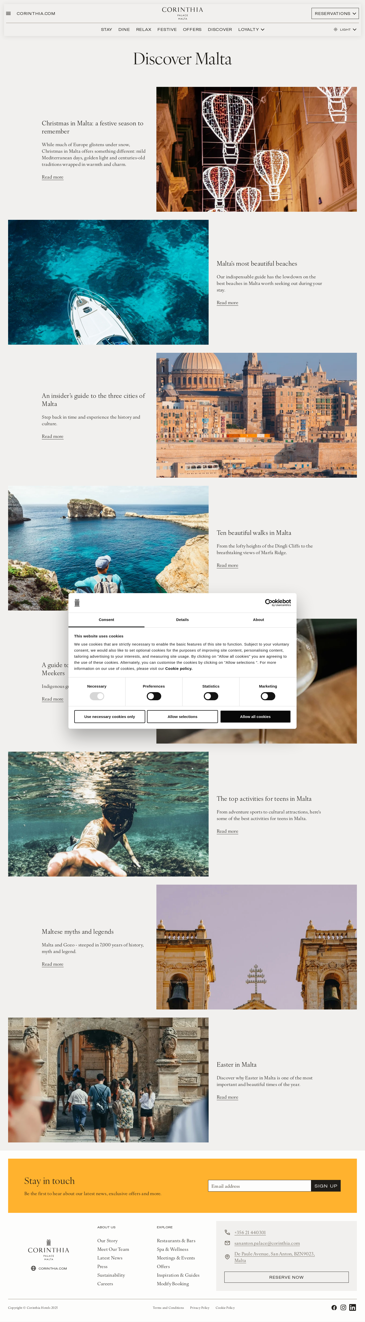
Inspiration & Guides (178, 1275)
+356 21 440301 (250, 1232)
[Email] (259, 1186)
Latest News (110, 1258)
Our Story (107, 1240)
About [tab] (258, 619)
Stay (106, 29)
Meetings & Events (176, 1258)
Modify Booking (173, 1283)
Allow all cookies (255, 716)
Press (102, 1266)
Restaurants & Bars (176, 1240)
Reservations (333, 13)
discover (220, 29)
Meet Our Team (113, 1249)
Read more (52, 177)
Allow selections (182, 716)
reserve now (286, 1277)
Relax (144, 29)
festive (167, 29)
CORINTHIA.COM (36, 13)
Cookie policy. (179, 668)
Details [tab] (182, 619)
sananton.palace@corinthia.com (267, 1243)
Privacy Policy (200, 1308)
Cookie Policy (225, 1308)
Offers (192, 29)
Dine (124, 29)
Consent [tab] (106, 619)
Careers (105, 1283)
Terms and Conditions (168, 1308)
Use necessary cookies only (109, 716)
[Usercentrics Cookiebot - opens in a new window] (269, 603)
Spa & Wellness (173, 1249)
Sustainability (111, 1275)
